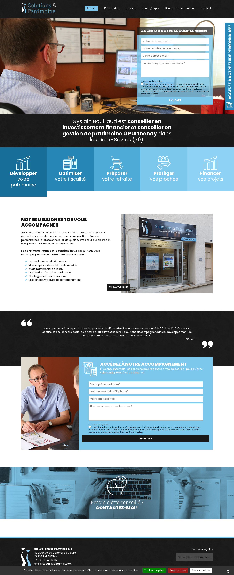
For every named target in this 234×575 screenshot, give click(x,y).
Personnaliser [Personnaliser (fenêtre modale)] (201, 570)
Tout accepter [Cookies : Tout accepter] (154, 570)
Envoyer (175, 100)
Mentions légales (202, 549)
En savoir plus (118, 287)
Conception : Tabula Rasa (194, 557)
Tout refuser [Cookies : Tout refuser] (178, 570)
